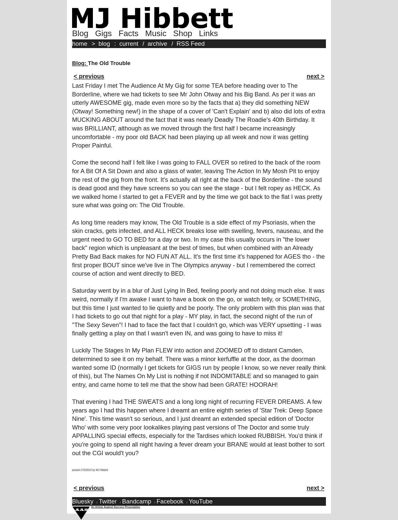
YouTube (200, 501)
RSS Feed (191, 43)
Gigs (103, 33)
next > (315, 76)
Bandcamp (136, 501)
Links (208, 33)
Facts (128, 33)
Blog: (80, 63)
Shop (182, 33)
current (128, 43)
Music (156, 33)
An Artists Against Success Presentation (115, 507)
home (79, 43)
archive (157, 43)
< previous (89, 76)
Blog (80, 33)
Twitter (108, 501)
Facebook (170, 501)
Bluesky (82, 501)
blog (104, 43)
